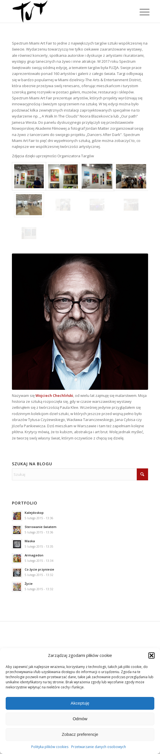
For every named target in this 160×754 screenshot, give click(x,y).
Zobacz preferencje (80, 734)
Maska (30, 541)
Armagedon (34, 555)
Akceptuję (80, 703)
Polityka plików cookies (49, 746)
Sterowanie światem (40, 527)
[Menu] (140, 12)
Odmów (80, 718)
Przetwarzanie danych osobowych (98, 746)
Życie (29, 583)
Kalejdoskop (34, 512)
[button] (151, 655)
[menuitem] (140, 12)
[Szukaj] (80, 474)
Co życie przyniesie (39, 569)
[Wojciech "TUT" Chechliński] (66, 11)
